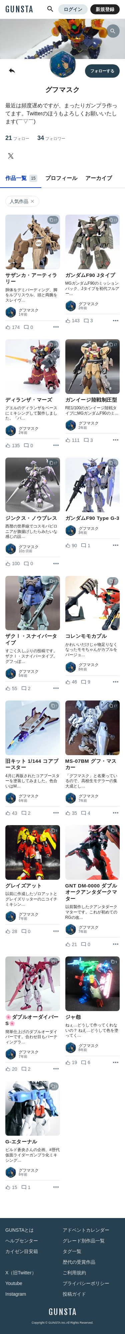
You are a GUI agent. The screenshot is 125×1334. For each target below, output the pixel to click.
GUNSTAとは (19, 1230)
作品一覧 (21, 178)
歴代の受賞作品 (79, 1262)
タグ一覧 (72, 1251)
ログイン (73, 9)
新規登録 (105, 9)
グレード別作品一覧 (84, 1240)
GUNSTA (19, 9)
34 (51, 138)
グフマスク (29, 310)
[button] (50, 9)
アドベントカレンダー (86, 1230)
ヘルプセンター (21, 1240)
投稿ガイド (74, 1294)
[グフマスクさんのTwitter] (12, 156)
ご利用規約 (74, 1272)
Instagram (15, 1294)
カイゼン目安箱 (21, 1251)
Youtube (13, 1283)
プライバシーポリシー (86, 1283)
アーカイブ (98, 178)
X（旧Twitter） (20, 1272)
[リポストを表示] (56, 327)
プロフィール (61, 178)
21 (17, 138)
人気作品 (22, 201)
